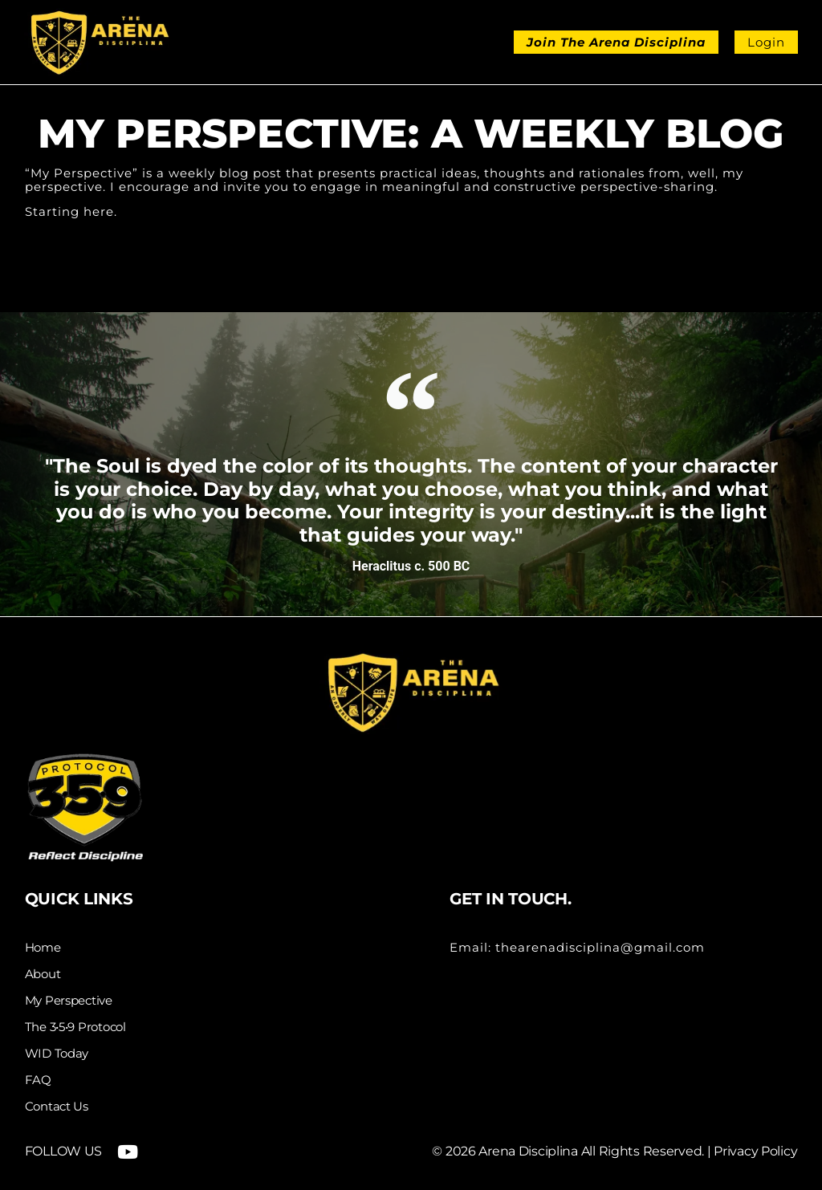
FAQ (38, 1080)
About (43, 974)
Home (43, 947)
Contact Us (56, 1106)
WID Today (56, 1053)
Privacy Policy (755, 1151)
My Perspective (68, 1000)
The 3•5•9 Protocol (75, 1027)
